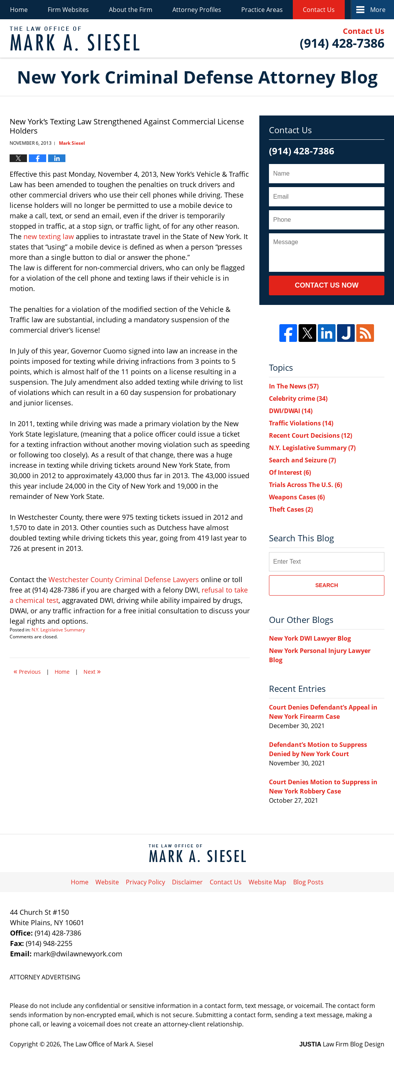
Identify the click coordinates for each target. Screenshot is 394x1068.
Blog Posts (308, 882)
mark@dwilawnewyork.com (77, 953)
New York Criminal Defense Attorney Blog (75, 39)
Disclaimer (187, 882)
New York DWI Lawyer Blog (310, 638)
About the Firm (130, 9)
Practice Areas (262, 9)
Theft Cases (291, 509)
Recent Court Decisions (310, 435)
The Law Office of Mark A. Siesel (108, 1044)
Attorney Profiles (196, 9)
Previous (27, 671)
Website (107, 882)
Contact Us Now (327, 285)
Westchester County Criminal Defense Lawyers (123, 579)
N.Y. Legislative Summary (58, 629)
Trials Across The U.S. (305, 484)
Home (19, 9)
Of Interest (290, 472)
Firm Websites (68, 9)
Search (326, 585)
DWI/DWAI (290, 411)
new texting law (48, 236)
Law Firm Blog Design (341, 1044)
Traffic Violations (301, 423)
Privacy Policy (145, 882)
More (378, 9)
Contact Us (319, 9)
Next (92, 671)
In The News (294, 386)
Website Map (267, 882)
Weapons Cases (297, 497)
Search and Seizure (302, 460)
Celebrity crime (298, 398)
